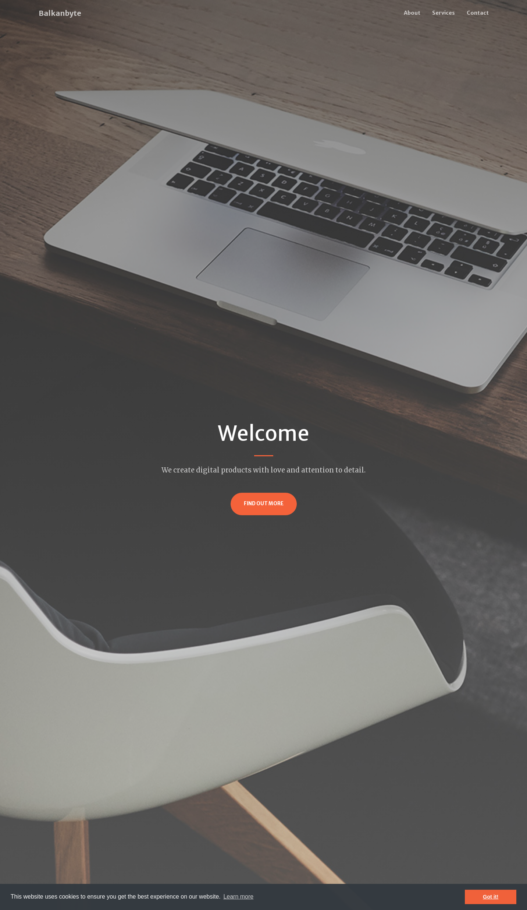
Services (443, 13)
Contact (478, 13)
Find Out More (264, 503)
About (412, 13)
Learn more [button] (238, 896)
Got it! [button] (490, 897)
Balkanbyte (60, 13)
